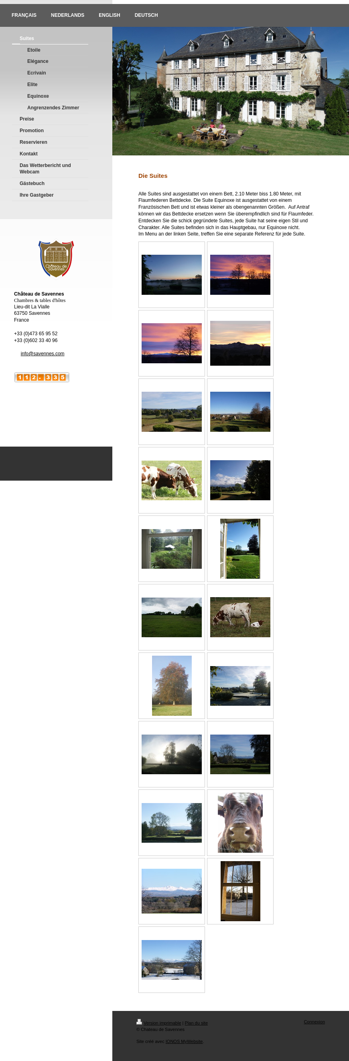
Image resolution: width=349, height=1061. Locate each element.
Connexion (314, 1021)
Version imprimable (158, 1023)
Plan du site (196, 1023)
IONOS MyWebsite (184, 1041)
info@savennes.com (43, 353)
